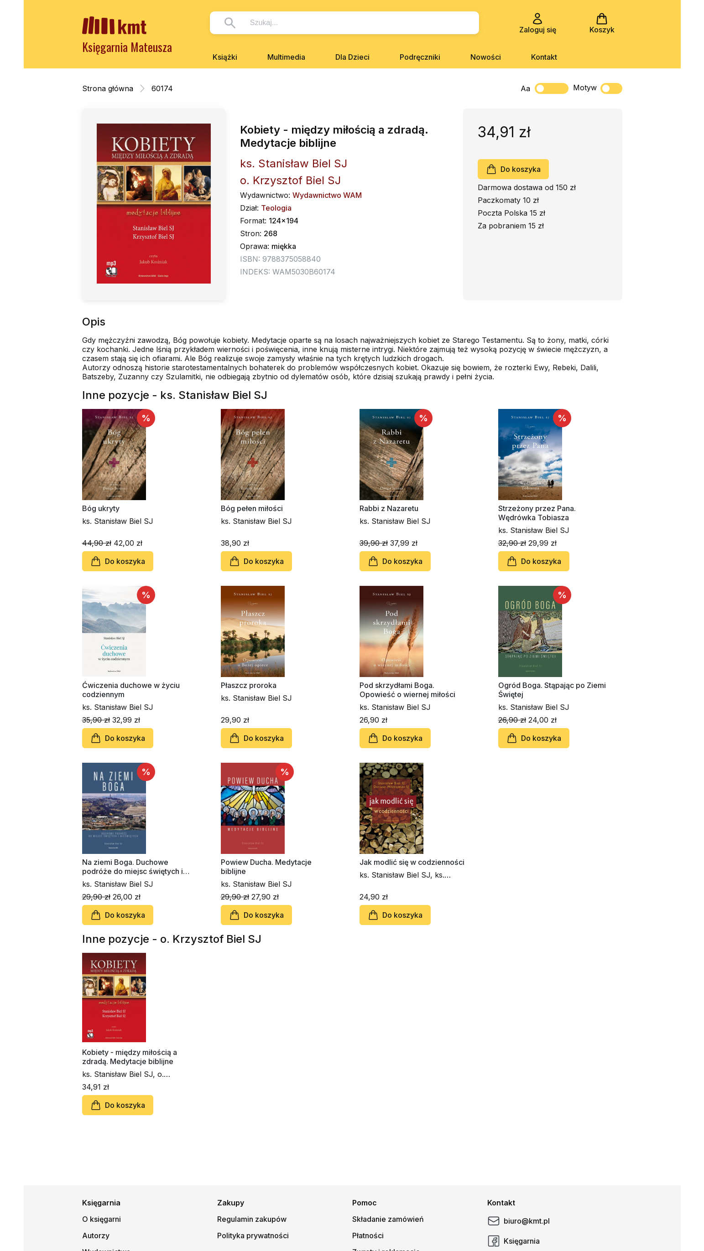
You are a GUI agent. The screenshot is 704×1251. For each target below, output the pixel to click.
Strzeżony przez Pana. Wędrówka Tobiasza (537, 513)
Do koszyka (513, 169)
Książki (225, 57)
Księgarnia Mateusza (127, 47)
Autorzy (96, 1235)
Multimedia (286, 57)
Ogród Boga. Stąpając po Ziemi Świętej (552, 690)
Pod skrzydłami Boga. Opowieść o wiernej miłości (407, 690)
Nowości (485, 57)
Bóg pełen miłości (252, 508)
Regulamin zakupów (252, 1219)
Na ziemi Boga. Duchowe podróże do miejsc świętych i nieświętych (132, 867)
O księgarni (101, 1219)
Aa (525, 88)
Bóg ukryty (101, 508)
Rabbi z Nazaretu (389, 508)
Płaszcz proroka (248, 685)
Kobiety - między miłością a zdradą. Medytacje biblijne (129, 1057)
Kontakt (544, 57)
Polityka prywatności (253, 1235)
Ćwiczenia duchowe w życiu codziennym (131, 690)
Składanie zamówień (388, 1219)
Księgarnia (513, 1241)
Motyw (597, 88)
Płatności (368, 1235)
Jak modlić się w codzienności (412, 862)
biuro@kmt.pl (518, 1221)
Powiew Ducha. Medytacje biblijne (266, 867)
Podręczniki (420, 57)
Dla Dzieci (352, 57)
